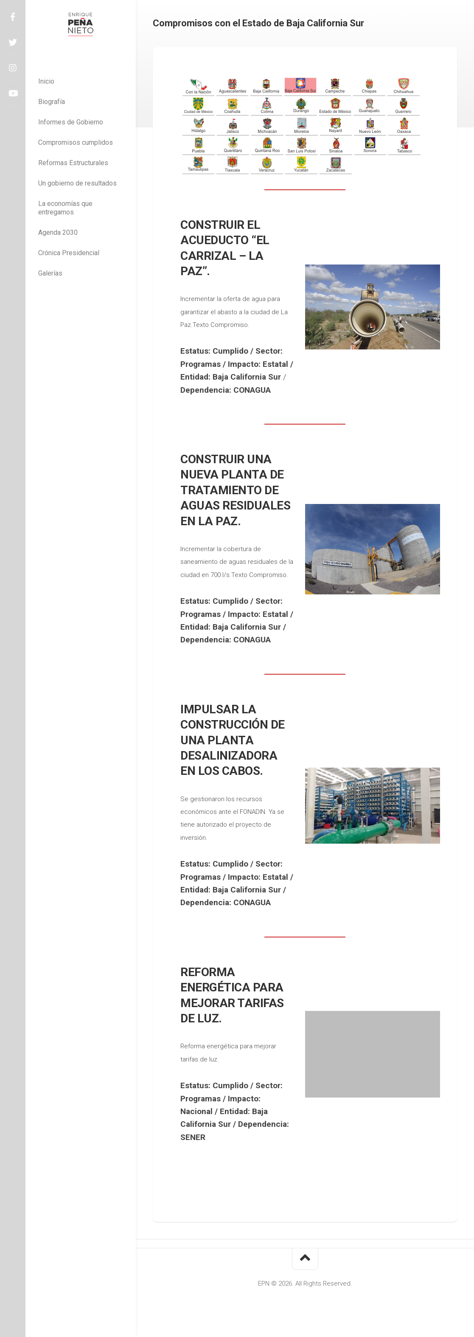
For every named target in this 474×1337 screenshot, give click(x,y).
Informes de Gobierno (70, 122)
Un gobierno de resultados (77, 183)
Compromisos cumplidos (75, 142)
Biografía (51, 102)
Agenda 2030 (58, 232)
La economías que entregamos (65, 208)
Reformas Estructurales (73, 163)
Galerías (50, 273)
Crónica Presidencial (68, 253)
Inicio (46, 81)
